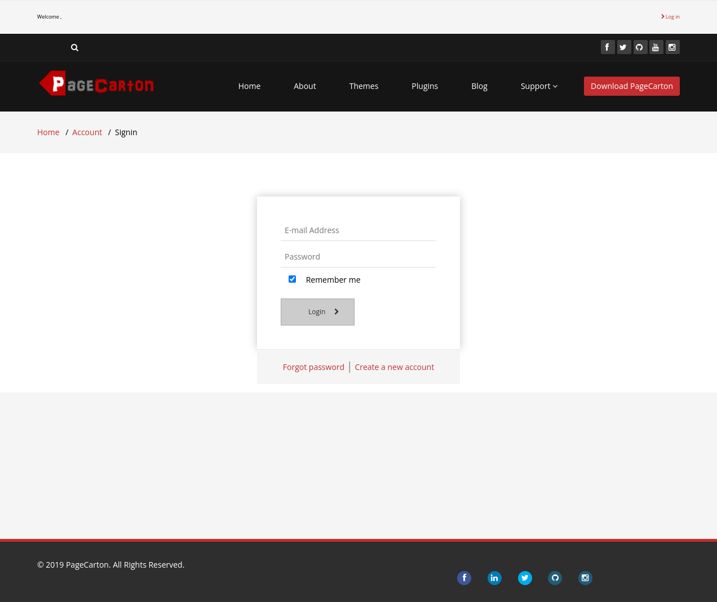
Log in (670, 16)
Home (249, 86)
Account (87, 132)
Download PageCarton (632, 86)
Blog (479, 86)
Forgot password (313, 367)
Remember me (325, 279)
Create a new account (394, 367)
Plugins (424, 86)
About (305, 86)
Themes (364, 86)
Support (539, 86)
